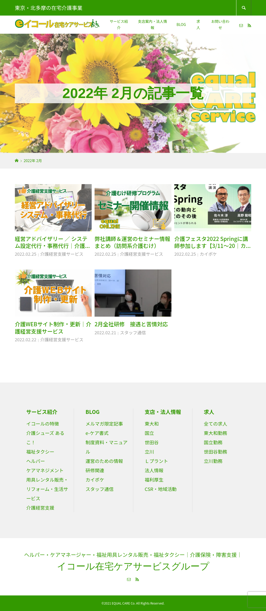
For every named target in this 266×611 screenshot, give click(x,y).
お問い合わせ (220, 24)
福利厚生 (154, 479)
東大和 (152, 423)
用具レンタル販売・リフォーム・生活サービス (47, 489)
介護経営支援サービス (61, 254)
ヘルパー (35, 460)
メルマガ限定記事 (104, 423)
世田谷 (152, 442)
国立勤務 (213, 442)
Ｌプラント (156, 460)
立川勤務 (213, 460)
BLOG (181, 24)
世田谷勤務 (215, 451)
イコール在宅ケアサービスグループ (133, 566)
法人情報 (154, 470)
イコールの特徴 (42, 423)
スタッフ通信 (133, 332)
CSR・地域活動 (161, 488)
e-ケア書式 (96, 432)
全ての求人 (215, 423)
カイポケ (208, 254)
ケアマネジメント (45, 470)
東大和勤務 (215, 432)
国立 (149, 432)
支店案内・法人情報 (152, 24)
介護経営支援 (40, 507)
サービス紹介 (119, 24)
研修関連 (94, 470)
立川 (149, 451)
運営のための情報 (104, 460)
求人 (198, 24)
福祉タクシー (40, 451)
